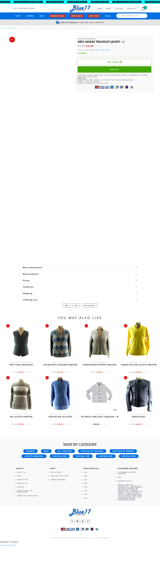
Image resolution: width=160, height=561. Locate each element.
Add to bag (113, 62)
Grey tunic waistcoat (21, 364)
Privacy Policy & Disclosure (24, 491)
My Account (56, 472)
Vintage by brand (123, 451)
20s (85, 472)
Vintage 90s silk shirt (60, 416)
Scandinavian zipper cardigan (100, 364)
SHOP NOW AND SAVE (101, 2)
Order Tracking (58, 480)
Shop (17, 16)
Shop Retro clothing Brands (35, 27)
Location (119, 9)
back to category (9, 27)
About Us (21, 472)
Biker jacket (138, 416)
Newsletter (22, 480)
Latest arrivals (34, 456)
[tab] (80, 267)
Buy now (114, 69)
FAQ (119, 477)
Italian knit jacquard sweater (60, 364)
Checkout (12, 545)
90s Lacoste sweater (21, 416)
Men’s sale (76, 16)
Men (42, 16)
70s (85, 491)
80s (85, 494)
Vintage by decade (92, 451)
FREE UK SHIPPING (56, 2)
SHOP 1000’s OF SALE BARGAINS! (30, 2)
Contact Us (132, 9)
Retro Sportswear (89, 305)
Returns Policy (125, 481)
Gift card (94, 16)
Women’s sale (57, 16)
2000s (67, 305)
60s (85, 487)
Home (99, 9)
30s (85, 476)
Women (30, 16)
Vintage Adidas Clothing (56, 27)
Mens (76, 305)
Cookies (20, 487)
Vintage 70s (83, 456)
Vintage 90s (129, 456)
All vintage (65, 451)
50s (85, 483)
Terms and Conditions (27, 496)
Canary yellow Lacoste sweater (139, 364)
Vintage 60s (60, 456)
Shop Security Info (60, 476)
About (108, 9)
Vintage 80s (106, 456)
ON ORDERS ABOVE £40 (78, 2)
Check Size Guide (103, 50)
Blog (108, 16)
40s (85, 480)
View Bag (4, 545)
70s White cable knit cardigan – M (99, 416)
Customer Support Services (127, 473)
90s (85, 498)
